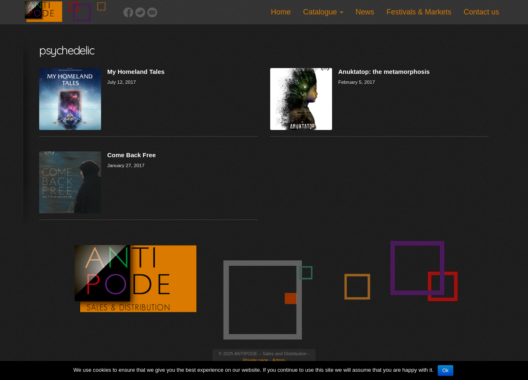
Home (281, 12)
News (365, 12)
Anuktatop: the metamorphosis (384, 71)
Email (152, 12)
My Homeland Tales (136, 71)
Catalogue (323, 12)
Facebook (128, 12)
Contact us (481, 12)
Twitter (140, 12)
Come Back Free (131, 154)
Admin (278, 360)
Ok (445, 370)
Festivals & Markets (419, 12)
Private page (256, 360)
